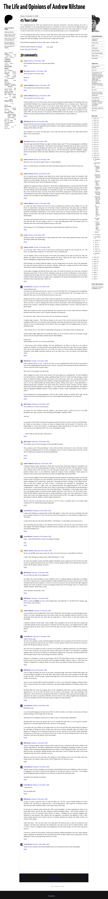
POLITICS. (9, 101)
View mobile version (54, 879)
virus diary (7, 128)
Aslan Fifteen (9, 53)
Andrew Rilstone (29, 85)
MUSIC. (10, 86)
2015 (95, 142)
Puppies (6, 105)
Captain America (9, 63)
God (6, 80)
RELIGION (8, 106)
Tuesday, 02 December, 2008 (41, 844)
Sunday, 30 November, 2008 (41, 705)
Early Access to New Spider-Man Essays (10, 35)
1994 (95, 276)
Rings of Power (10, 110)
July (96, 242)
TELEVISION (11, 117)
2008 (95, 157)
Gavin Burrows (28, 286)
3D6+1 (93, 87)
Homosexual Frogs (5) (97, 108)
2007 (95, 257)
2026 (95, 118)
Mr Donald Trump (10, 88)
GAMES (14, 77)
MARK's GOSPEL (10, 85)
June (96, 244)
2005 (95, 261)
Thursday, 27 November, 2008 (40, 572)
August (97, 240)
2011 (95, 151)
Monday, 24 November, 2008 (37, 61)
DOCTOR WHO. (33, 49)
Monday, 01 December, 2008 (40, 743)
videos (12, 127)
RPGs (6, 108)
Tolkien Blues (95, 97)
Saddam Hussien (12, 114)
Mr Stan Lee (9, 93)
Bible (15, 54)
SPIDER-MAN (9, 113)
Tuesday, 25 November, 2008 (42, 203)
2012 (95, 149)
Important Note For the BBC (97, 193)
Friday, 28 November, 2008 (39, 670)
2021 (95, 129)
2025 (95, 121)
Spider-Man (95, 55)
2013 (95, 146)
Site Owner (27, 71)
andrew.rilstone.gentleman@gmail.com (97, 287)
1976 (95, 279)
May (96, 247)
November (97, 163)
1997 (95, 274)
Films (8, 75)
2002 (95, 268)
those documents (36, 124)
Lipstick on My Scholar (95, 67)
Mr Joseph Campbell (10, 90)
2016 (95, 140)
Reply (25, 66)
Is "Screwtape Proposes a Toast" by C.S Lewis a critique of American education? (97, 102)
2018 (95, 136)
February (97, 253)
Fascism (14, 73)
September (97, 237)
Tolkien (7, 124)
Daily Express (9, 70)
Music (14, 97)
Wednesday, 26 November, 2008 (40, 404)
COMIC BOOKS (8, 60)
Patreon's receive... (9, 32)
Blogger (57, 896)
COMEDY (12, 57)
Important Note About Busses (97, 183)
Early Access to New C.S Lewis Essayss (10, 39)
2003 (95, 266)
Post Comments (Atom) (57, 886)
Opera (10, 99)
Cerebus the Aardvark (95, 39)
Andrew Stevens (28, 159)
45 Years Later (97, 219)
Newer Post (24, 876)
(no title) (94, 70)
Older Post (83, 876)
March (97, 251)
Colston (7, 64)
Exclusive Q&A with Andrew (10, 47)
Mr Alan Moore (8, 88)
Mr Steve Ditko (10, 94)
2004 (95, 264)
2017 (95, 138)
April (96, 249)
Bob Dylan (9, 56)
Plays (12, 103)
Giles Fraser (10, 78)
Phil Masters (27, 121)
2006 (95, 259)
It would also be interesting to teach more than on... (97, 226)
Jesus (93, 45)
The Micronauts (9, 122)
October (97, 234)
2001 (95, 270)
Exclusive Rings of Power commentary (10, 43)
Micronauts (95, 48)
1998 (95, 272)
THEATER (7, 119)
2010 (95, 153)
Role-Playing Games (97, 53)
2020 (95, 131)
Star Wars (12, 116)
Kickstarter (8, 83)
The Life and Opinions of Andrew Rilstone (44, 7)
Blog (26, 49)
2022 (95, 127)
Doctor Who (95, 43)
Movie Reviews (95, 50)
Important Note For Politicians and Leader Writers (97, 200)
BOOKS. (7, 54)
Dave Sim (7, 72)
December (97, 159)
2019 (95, 134)
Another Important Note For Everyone (97, 169)
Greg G (26, 61)
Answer (97, 232)
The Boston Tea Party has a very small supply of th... (97, 211)
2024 (95, 123)
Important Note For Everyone (97, 177)
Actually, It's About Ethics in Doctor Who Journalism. (97, 94)
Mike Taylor (27, 404)
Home (54, 876)
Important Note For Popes (97, 188)
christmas (7, 125)
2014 (95, 144)
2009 (95, 155)
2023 (95, 125)
